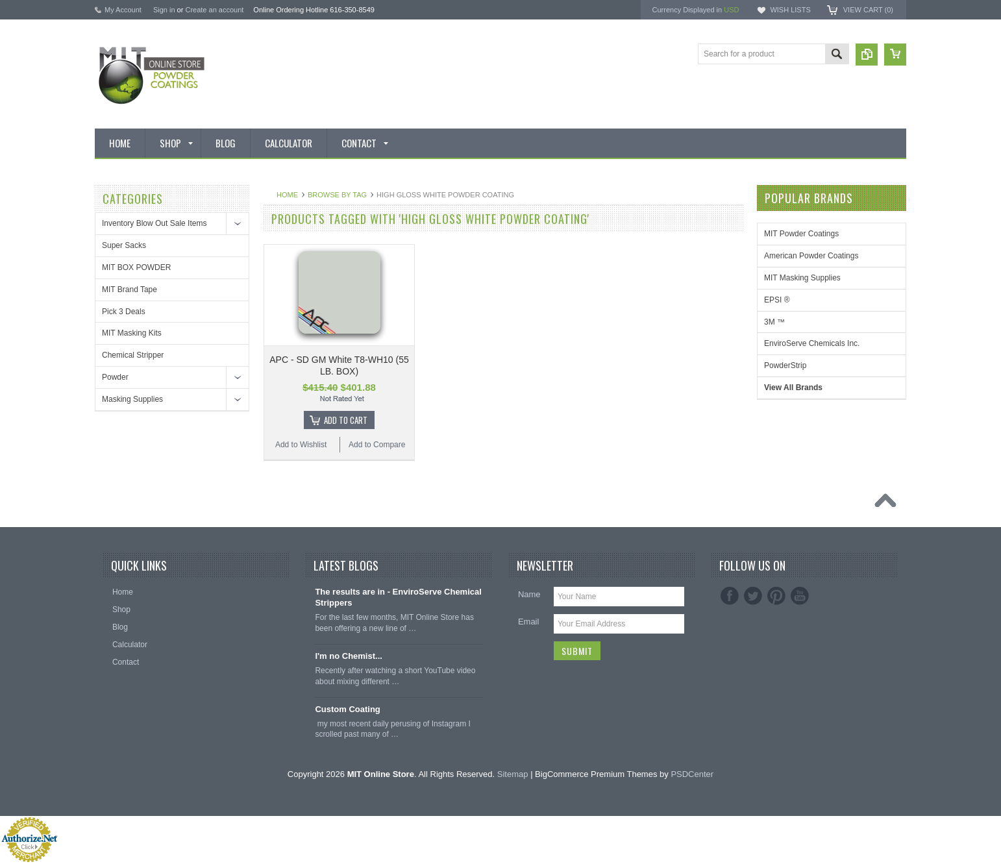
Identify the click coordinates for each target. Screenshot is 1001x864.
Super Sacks (124, 245)
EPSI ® (777, 299)
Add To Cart (345, 419)
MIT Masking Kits (132, 333)
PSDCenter (692, 774)
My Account (123, 10)
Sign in (164, 10)
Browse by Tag (337, 195)
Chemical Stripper (133, 355)
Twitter (753, 596)
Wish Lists (790, 10)
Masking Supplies (132, 399)
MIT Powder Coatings (801, 233)
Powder (115, 377)
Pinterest (776, 596)
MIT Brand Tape (129, 289)
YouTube (800, 596)
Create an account (214, 10)
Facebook (730, 596)
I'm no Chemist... (348, 656)
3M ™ (774, 322)
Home (287, 195)
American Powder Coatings (811, 255)
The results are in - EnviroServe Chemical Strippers (398, 597)
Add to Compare (377, 444)
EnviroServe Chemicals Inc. (811, 343)
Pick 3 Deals (123, 311)
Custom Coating (347, 709)
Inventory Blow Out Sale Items (154, 223)
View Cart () (868, 10)
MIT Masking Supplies (802, 277)
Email (528, 621)
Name (529, 594)
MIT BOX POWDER (136, 267)
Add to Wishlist (301, 444)
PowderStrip (785, 365)
